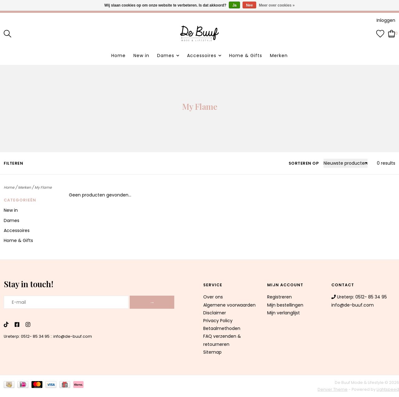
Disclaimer (214, 313)
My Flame (43, 187)
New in (141, 55)
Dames (165, 55)
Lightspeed (388, 389)
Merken (279, 55)
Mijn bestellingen (285, 305)
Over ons (213, 297)
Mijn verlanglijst (283, 313)
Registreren (279, 297)
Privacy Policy (218, 320)
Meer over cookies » (277, 5)
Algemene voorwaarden (229, 305)
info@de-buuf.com (72, 336)
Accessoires (201, 55)
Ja (234, 5)
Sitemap (212, 352)
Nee (249, 5)
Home (118, 55)
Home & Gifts (245, 55)
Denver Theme (333, 389)
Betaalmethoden (221, 328)
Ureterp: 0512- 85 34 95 (27, 336)
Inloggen (386, 20)
